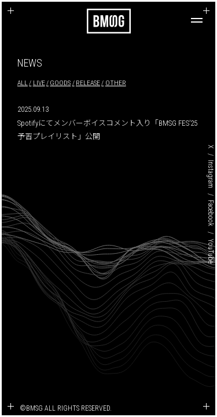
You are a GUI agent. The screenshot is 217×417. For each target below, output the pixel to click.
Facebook (211, 213)
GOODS (60, 83)
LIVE (39, 83)
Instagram (211, 174)
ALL (22, 83)
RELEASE (88, 83)
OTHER (115, 83)
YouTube (211, 251)
